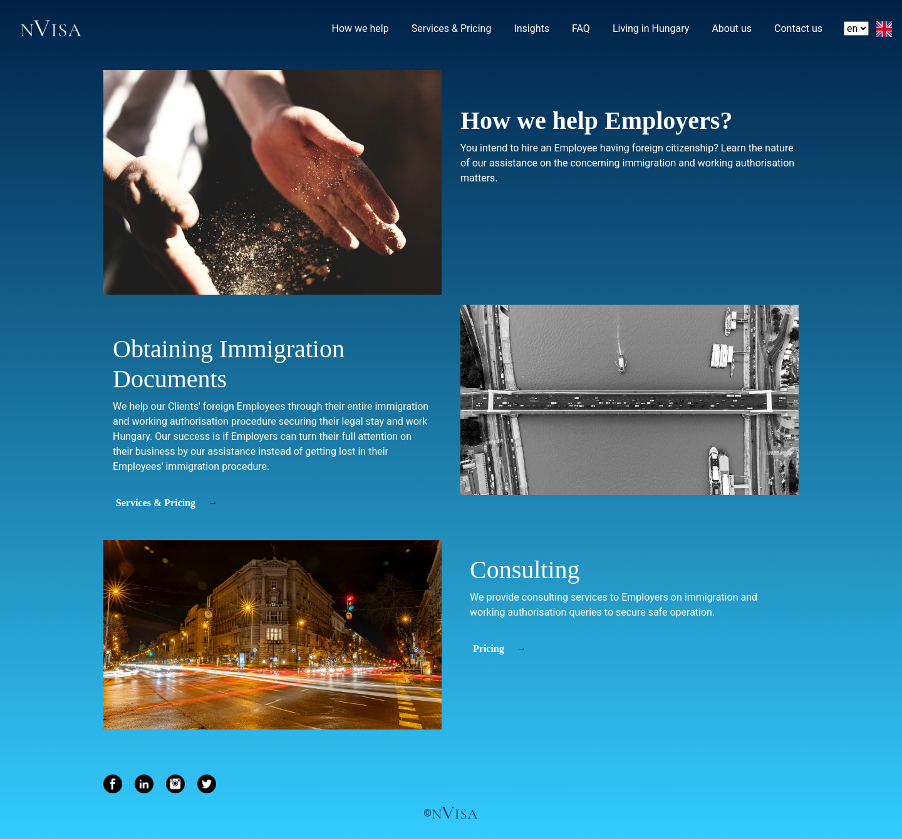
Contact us (799, 27)
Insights (532, 27)
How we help (360, 28)
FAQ (581, 27)
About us (732, 27)
